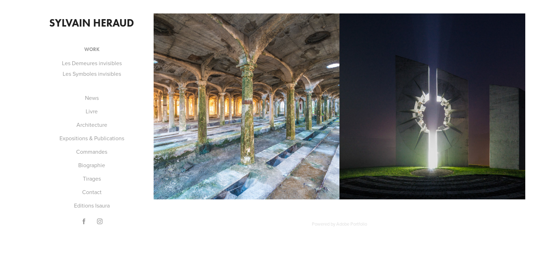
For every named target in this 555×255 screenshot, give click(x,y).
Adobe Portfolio (351, 224)
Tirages (92, 178)
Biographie (91, 165)
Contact (92, 192)
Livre (92, 111)
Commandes (91, 151)
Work (91, 49)
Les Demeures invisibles (92, 63)
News (92, 98)
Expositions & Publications (91, 138)
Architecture (91, 125)
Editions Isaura (92, 205)
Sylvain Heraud (91, 22)
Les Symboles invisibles (92, 74)
